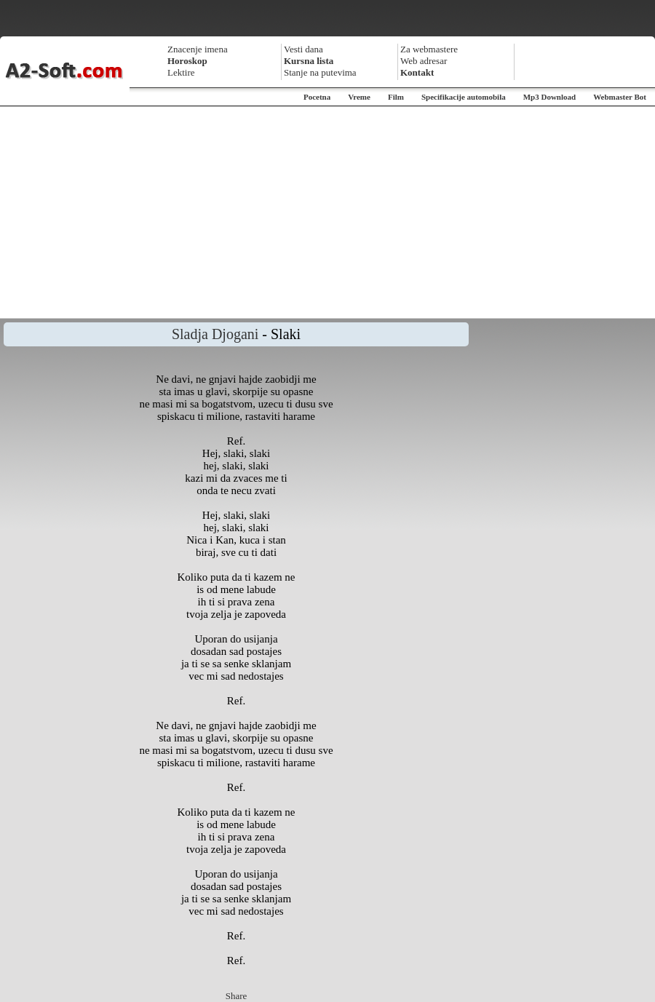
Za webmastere (429, 49)
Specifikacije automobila (463, 96)
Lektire (181, 72)
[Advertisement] (327, 212)
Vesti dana (303, 49)
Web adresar (423, 60)
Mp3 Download (549, 96)
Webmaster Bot (619, 96)
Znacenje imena (197, 49)
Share (236, 995)
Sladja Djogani (215, 334)
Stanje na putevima (320, 72)
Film (396, 96)
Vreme (359, 96)
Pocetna (316, 96)
